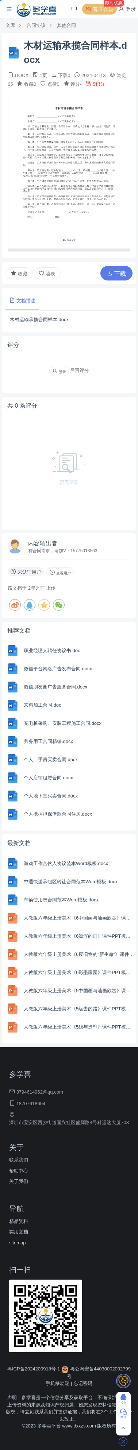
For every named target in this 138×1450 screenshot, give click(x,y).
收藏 (19, 273)
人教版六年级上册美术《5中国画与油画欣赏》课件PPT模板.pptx (79, 990)
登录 (127, 9)
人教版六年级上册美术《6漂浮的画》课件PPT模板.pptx (79, 936)
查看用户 (60, 572)
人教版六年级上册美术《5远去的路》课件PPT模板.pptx (79, 1008)
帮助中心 (18, 1171)
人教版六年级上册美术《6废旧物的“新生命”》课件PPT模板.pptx (79, 954)
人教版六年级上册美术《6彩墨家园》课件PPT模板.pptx (79, 972)
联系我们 (18, 1160)
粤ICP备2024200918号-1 (34, 1369)
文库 (10, 25)
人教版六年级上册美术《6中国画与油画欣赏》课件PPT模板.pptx (79, 918)
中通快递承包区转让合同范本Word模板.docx (71, 881)
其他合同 (66, 25)
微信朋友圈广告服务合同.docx (55, 687)
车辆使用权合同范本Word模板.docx (61, 899)
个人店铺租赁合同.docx (48, 777)
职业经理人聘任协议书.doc (52, 650)
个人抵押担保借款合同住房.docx (58, 814)
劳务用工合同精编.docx (48, 741)
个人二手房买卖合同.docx (51, 759)
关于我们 (18, 1181)
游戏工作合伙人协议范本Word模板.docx (66, 863)
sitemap (17, 1242)
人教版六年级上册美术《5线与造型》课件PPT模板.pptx (79, 1027)
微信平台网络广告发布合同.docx (58, 668)
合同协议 (36, 25)
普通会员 (101, 9)
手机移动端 (57, 1383)
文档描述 (22, 300)
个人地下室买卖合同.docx (51, 796)
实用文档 (18, 1232)
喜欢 (47, 273)
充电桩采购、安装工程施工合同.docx (62, 723)
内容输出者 (42, 543)
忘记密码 (82, 1383)
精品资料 (18, 1221)
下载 (116, 274)
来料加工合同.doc (42, 705)
